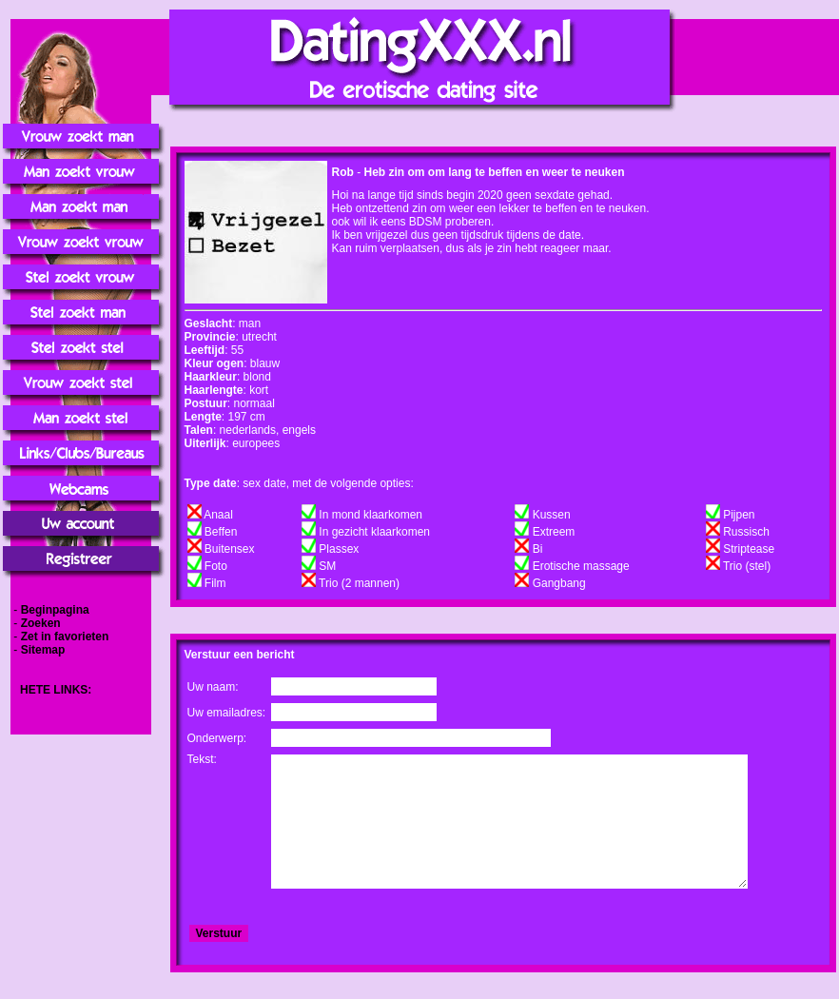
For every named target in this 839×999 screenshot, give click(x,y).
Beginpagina (55, 610)
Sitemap (43, 649)
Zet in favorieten (65, 636)
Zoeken (41, 623)
